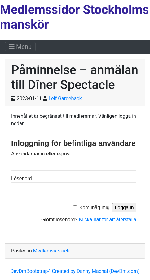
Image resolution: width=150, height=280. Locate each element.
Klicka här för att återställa (107, 219)
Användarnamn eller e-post (41, 153)
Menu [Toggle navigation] (20, 46)
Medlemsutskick (51, 251)
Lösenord (21, 178)
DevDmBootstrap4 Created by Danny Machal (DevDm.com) (75, 271)
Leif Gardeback (65, 98)
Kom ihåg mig (94, 207)
